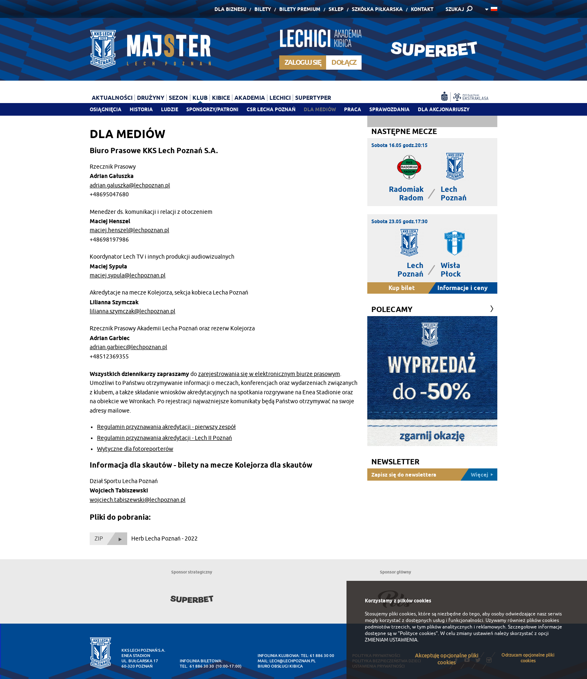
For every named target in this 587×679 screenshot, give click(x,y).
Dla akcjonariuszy (444, 109)
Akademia (249, 97)
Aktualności (112, 97)
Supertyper (313, 97)
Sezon (178, 97)
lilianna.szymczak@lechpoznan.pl (132, 311)
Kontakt (422, 9)
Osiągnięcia (105, 109)
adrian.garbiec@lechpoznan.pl (128, 347)
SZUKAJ (455, 9)
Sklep (336, 9)
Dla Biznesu (230, 9)
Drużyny (150, 97)
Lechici (280, 97)
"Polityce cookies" (418, 633)
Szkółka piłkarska (377, 9)
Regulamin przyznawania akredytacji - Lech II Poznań (164, 438)
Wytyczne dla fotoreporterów (135, 449)
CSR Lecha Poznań (271, 109)
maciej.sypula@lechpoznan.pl (128, 275)
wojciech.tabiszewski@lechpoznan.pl (137, 500)
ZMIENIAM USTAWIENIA (391, 640)
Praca (352, 109)
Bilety (262, 9)
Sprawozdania (389, 109)
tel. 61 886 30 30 (197, 666)
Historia (141, 109)
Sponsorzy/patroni (212, 109)
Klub (199, 97)
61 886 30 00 (322, 655)
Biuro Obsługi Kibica (280, 666)
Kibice (221, 97)
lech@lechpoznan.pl (292, 661)
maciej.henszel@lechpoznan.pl (129, 230)
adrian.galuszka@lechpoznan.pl (130, 185)
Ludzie (169, 109)
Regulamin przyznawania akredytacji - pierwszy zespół (166, 427)
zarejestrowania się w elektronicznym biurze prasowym (269, 374)
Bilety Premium (299, 9)
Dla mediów (320, 109)
